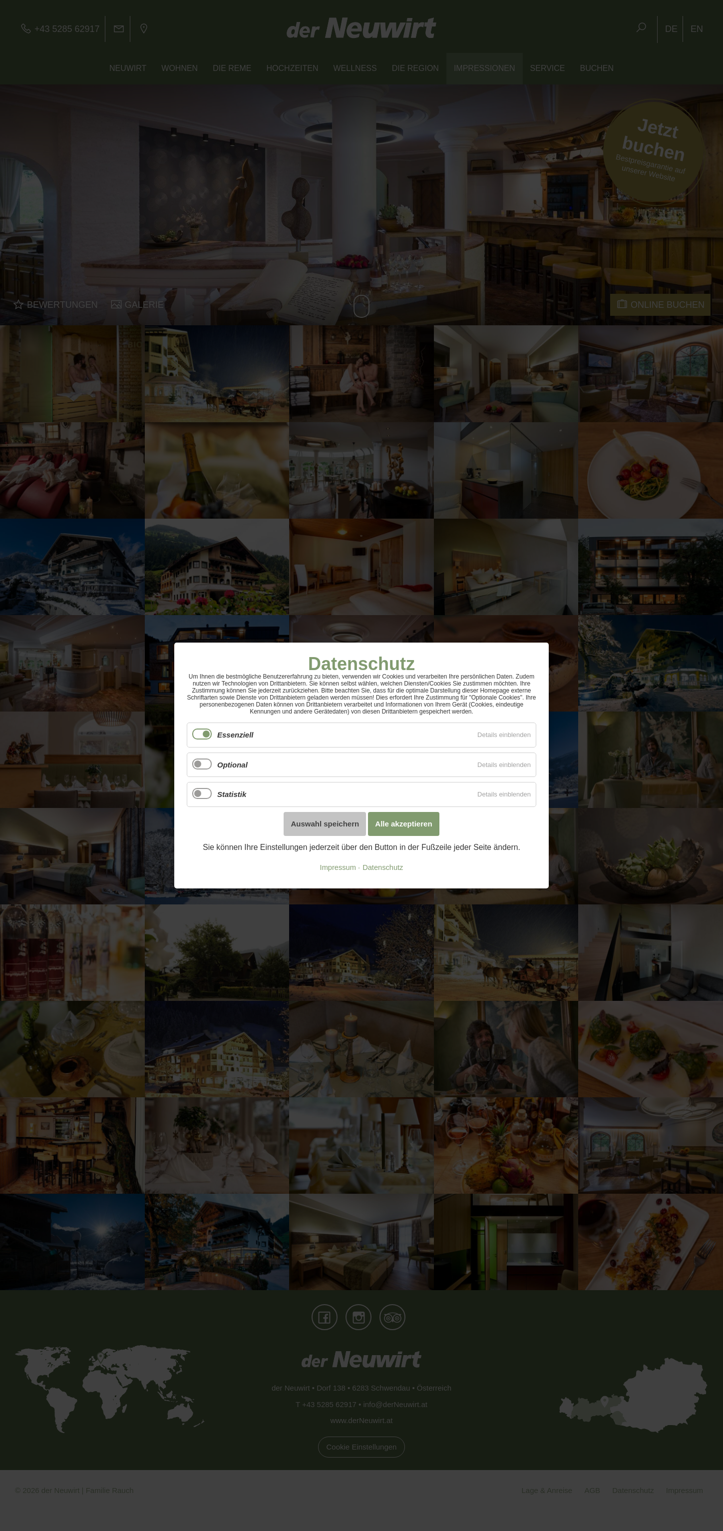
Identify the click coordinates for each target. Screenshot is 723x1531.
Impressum (338, 867)
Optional (232, 765)
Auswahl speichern (325, 823)
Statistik (231, 794)
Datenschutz (382, 867)
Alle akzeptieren (403, 823)
